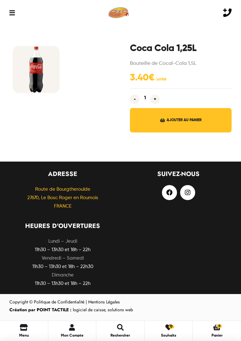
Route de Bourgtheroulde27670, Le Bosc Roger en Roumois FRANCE (62, 198)
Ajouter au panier (184, 120)
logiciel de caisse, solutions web (71, 310)
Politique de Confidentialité (59, 302)
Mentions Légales (104, 302)
